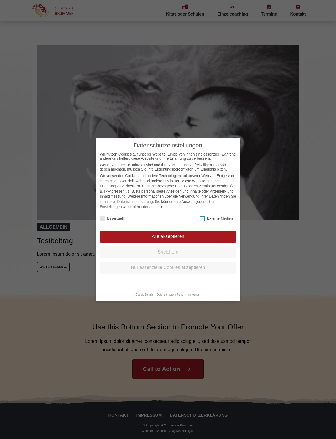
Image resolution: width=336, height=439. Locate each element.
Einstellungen (111, 202)
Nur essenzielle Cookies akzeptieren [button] (168, 263)
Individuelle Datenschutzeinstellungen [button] (168, 279)
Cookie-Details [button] (144, 290)
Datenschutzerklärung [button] (170, 290)
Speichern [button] (168, 248)
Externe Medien (216, 214)
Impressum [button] (194, 290)
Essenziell (112, 214)
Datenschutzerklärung (135, 197)
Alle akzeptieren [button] (168, 232)
